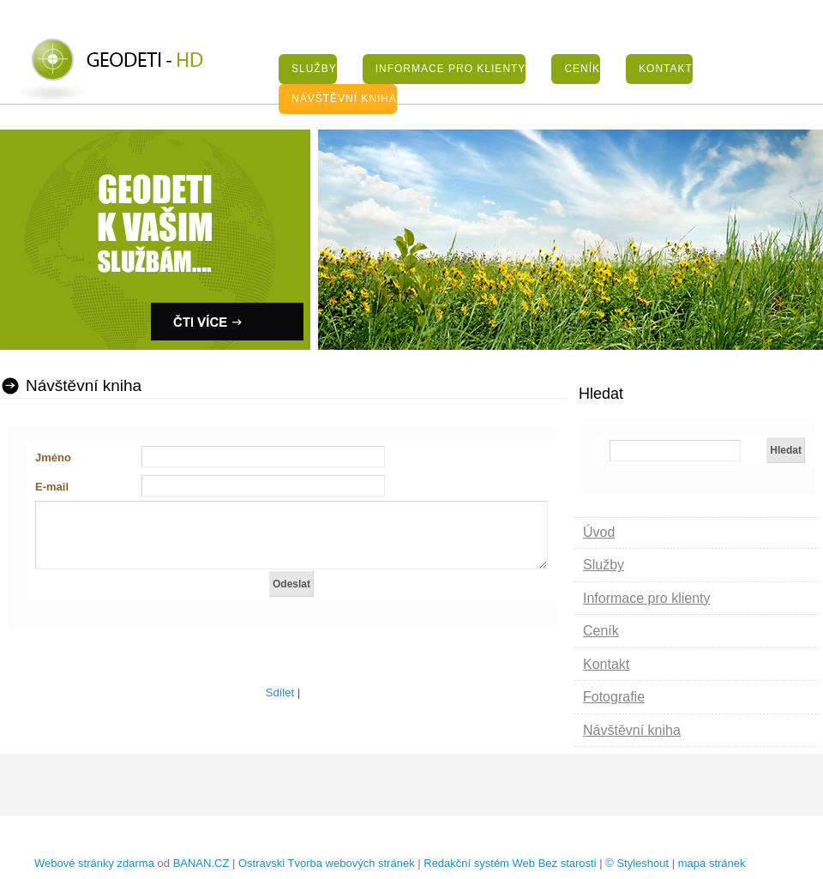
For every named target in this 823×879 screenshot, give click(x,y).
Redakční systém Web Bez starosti (510, 863)
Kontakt (666, 69)
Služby (314, 69)
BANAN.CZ (201, 863)
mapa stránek (712, 863)
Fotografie (614, 696)
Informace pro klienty (450, 69)
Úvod (599, 532)
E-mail (52, 486)
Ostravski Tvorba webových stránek (326, 863)
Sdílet (280, 692)
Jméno (53, 457)
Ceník (582, 69)
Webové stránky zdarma (94, 863)
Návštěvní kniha (344, 99)
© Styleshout (637, 863)
